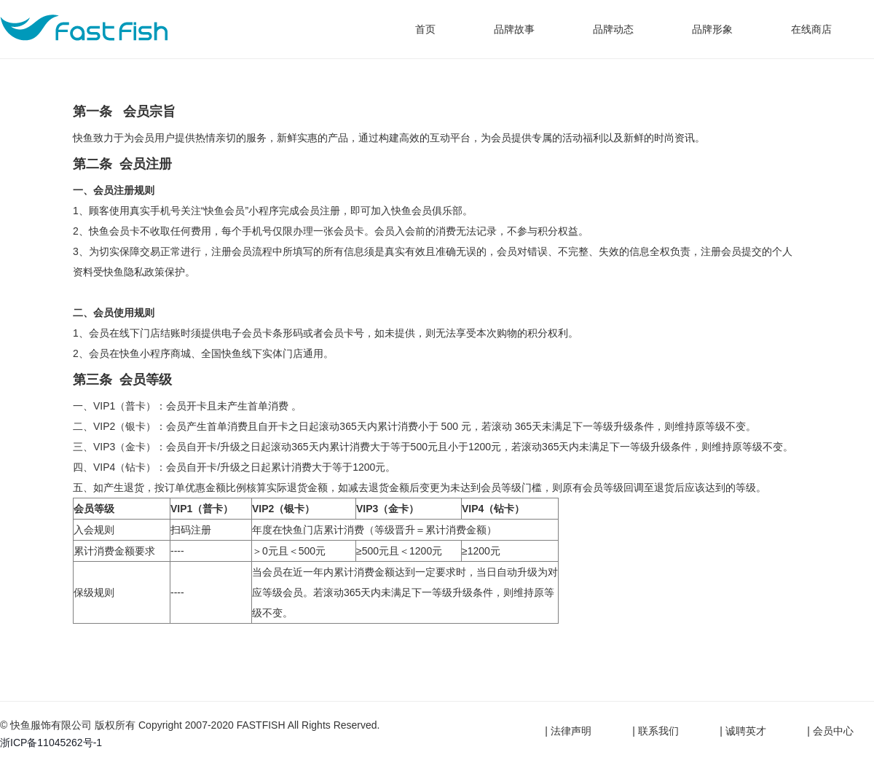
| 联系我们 (655, 731)
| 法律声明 (568, 731)
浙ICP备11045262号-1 (51, 742)
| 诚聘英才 (743, 731)
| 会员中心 (830, 731)
